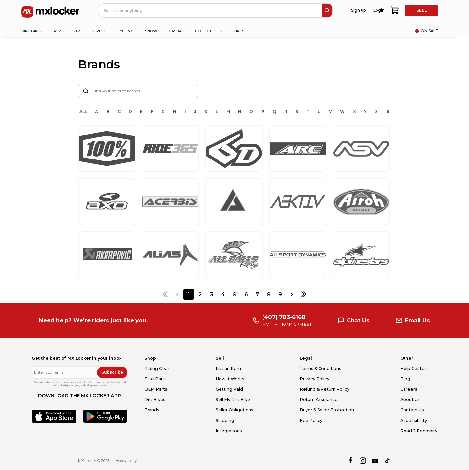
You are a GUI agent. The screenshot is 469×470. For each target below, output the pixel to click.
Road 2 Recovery (418, 430)
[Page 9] (280, 294)
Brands (151, 410)
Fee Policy (311, 420)
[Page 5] (234, 294)
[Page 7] (257, 294)
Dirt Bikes (154, 399)
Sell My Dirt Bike (233, 399)
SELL (421, 10)
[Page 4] (223, 294)
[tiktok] (388, 461)
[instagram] (363, 461)
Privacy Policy (314, 378)
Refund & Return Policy (324, 389)
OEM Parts (155, 389)
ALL (83, 111)
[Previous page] (177, 294)
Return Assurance (319, 399)
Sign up (358, 10)
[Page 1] (188, 294)
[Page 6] (246, 294)
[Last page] (303, 294)
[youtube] (375, 461)
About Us (410, 399)
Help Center (413, 368)
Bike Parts (155, 378)
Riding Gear (156, 368)
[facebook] (350, 461)
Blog (405, 378)
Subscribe (112, 372)
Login (379, 10)
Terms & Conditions (320, 368)
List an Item (228, 368)
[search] (327, 10)
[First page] (165, 294)
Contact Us (412, 410)
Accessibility (413, 420)
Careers (408, 389)
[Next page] (292, 294)
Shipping (225, 420)
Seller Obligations (234, 410)
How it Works (230, 378)
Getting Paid (229, 389)
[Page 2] (200, 294)
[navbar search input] (210, 10)
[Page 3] (211, 294)
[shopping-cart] (395, 10)
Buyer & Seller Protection (327, 410)
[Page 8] (269, 294)
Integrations (229, 430)
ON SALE (426, 31)
